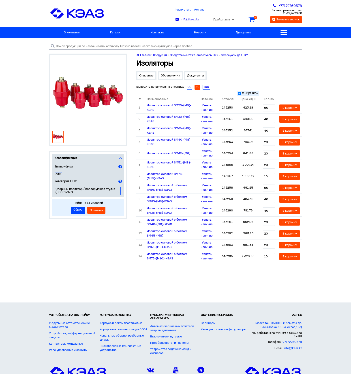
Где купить (243, 32)
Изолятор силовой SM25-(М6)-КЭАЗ (169, 108)
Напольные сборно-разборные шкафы (122, 337)
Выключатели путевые (166, 336)
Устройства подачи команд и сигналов (170, 351)
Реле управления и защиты (68, 350)
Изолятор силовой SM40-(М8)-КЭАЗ (169, 142)
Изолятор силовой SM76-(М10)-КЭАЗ (165, 176)
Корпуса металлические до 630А (123, 329)
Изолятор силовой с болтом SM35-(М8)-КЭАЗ (167, 211)
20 (189, 87)
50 (197, 87)
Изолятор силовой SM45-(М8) (168, 153)
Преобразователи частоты (169, 343)
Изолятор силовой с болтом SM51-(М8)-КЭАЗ (167, 245)
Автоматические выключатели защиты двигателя (172, 328)
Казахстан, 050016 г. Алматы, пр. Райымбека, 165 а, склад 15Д (278, 325)
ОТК (58, 174)
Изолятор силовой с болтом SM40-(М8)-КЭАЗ (167, 222)
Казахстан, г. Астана (190, 9)
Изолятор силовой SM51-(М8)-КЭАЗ (169, 165)
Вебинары (208, 323)
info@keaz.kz (293, 348)
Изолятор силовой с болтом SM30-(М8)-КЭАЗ (167, 199)
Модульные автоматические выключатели (69, 325)
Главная (143, 55)
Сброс (78, 209)
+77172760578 (291, 342)
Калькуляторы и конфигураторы (223, 329)
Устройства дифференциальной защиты (72, 335)
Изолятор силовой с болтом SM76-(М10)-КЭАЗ (167, 256)
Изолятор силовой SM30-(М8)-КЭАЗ (169, 119)
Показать (96, 210)
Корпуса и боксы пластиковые (121, 323)
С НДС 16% (248, 93)
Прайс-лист (223, 19)
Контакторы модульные (66, 344)
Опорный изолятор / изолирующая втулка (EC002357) (85, 190)
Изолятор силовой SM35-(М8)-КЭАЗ (169, 131)
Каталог (115, 32)
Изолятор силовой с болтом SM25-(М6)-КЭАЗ (167, 188)
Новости (200, 32)
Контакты (157, 32)
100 (206, 87)
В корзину (290, 108)
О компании (72, 32)
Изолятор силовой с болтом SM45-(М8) (167, 233)
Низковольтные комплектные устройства (120, 348)
